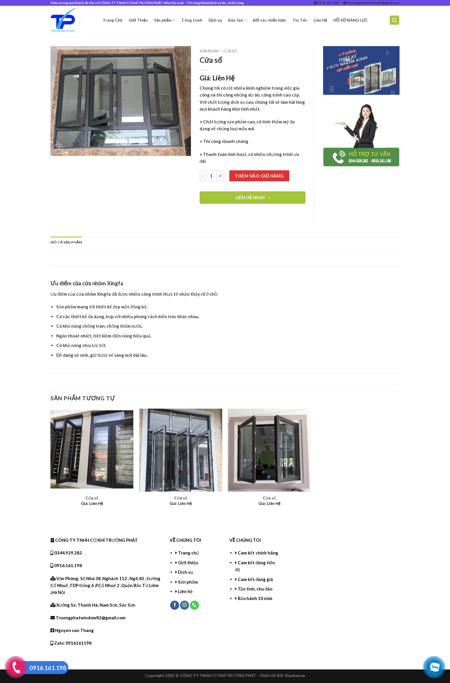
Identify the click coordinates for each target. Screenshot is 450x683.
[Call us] (194, 605)
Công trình (192, 20)
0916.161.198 (326, 3)
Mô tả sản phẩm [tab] (66, 242)
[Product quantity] (211, 175)
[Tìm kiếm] (394, 20)
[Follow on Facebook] (174, 605)
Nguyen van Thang (72, 630)
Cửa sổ (230, 51)
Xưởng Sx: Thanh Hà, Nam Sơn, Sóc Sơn (92, 604)
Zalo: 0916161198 (70, 643)
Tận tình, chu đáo (255, 588)
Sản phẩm (164, 20)
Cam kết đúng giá (255, 579)
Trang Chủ (112, 20)
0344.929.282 (66, 552)
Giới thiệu (188, 562)
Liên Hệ (320, 20)
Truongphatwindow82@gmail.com (371, 3)
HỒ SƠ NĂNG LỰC (350, 20)
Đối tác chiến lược (269, 20)
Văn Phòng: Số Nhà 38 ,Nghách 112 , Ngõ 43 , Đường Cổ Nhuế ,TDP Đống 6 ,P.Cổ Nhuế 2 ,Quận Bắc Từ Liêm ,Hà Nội (105, 585)
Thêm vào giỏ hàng (259, 175)
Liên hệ (185, 591)
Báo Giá (237, 20)
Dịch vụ (215, 20)
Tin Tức (299, 20)
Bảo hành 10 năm (255, 598)
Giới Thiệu (138, 20)
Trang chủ (188, 552)
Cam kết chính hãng (258, 552)
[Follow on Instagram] (184, 605)
